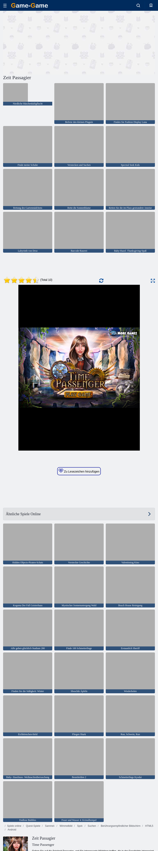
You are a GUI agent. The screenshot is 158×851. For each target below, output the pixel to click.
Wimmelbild (65, 825)
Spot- (79, 825)
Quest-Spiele (32, 825)
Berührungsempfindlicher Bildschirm (120, 825)
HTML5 (148, 825)
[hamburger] (5, 5)
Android (11, 829)
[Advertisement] (41, 42)
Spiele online (14, 825)
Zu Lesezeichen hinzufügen (79, 471)
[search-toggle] (138, 5)
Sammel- (49, 825)
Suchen (91, 825)
